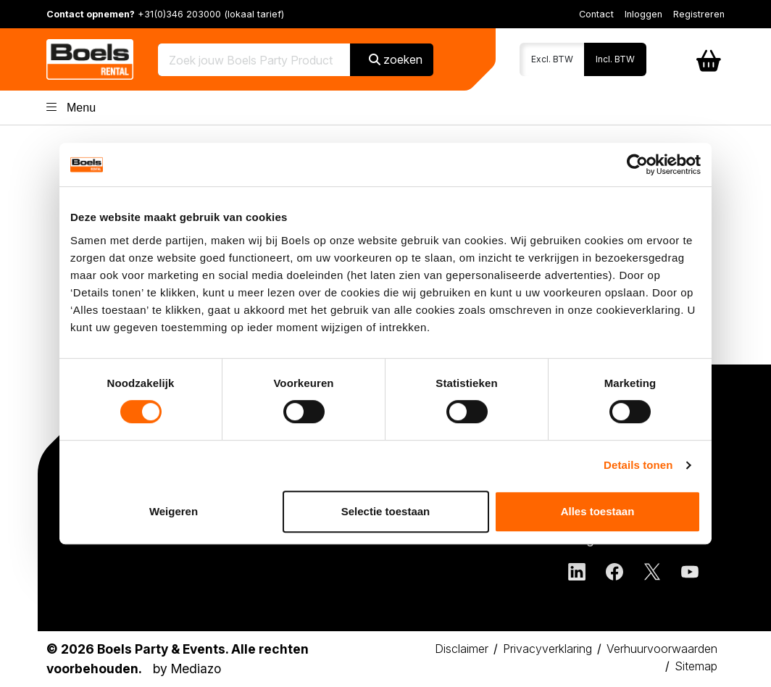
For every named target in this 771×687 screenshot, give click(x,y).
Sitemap (696, 666)
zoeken (395, 59)
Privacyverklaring (547, 648)
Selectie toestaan (385, 511)
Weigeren (173, 511)
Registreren (699, 14)
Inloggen (643, 14)
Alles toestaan (598, 511)
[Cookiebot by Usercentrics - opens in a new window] (637, 164)
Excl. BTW (552, 59)
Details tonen (638, 465)
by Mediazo (187, 668)
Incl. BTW (615, 59)
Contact (596, 14)
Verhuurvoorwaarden (662, 648)
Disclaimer (461, 648)
